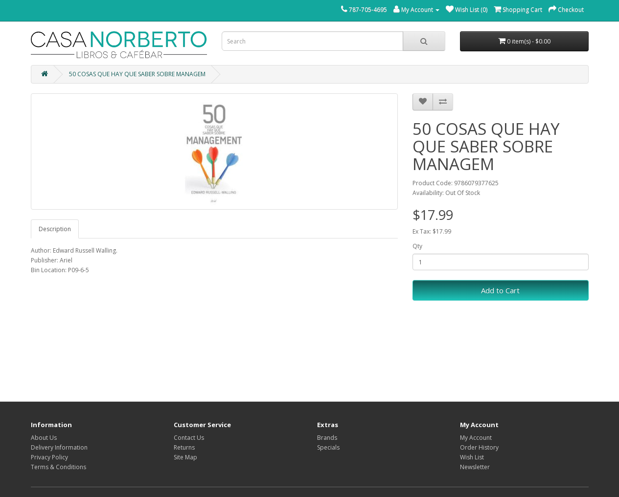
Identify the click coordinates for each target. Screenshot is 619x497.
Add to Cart (500, 290)
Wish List (472, 457)
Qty (417, 246)
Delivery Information (59, 447)
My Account (476, 437)
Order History (479, 447)
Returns (184, 447)
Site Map (185, 457)
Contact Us (189, 437)
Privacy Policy (49, 457)
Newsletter (475, 467)
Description (55, 229)
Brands (327, 437)
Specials (328, 447)
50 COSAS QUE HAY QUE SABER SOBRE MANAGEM (137, 74)
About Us (44, 437)
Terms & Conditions (58, 467)
